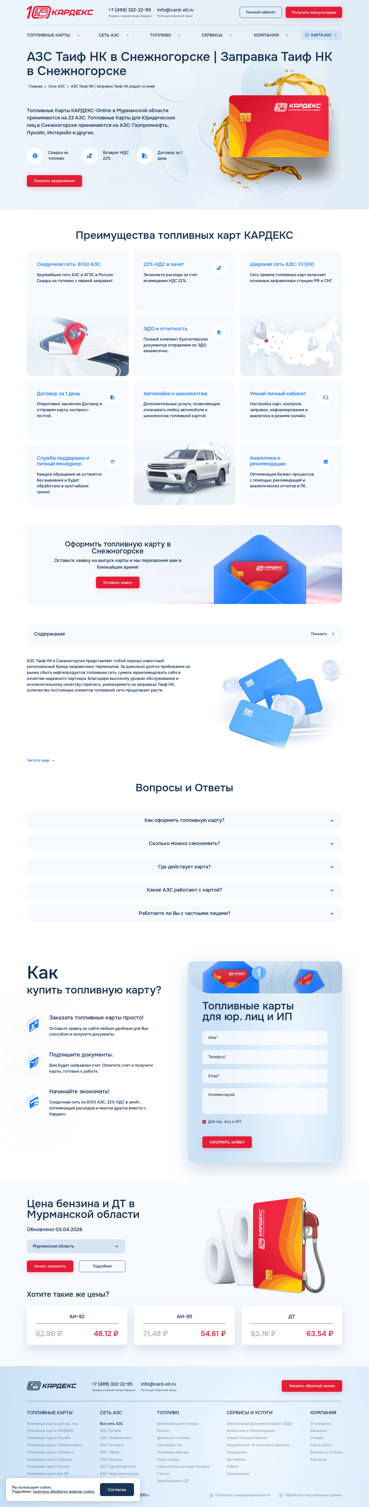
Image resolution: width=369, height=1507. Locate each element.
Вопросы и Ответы (326, 1452)
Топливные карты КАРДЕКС (50, 1430)
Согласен (117, 1489)
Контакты (318, 1459)
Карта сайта (320, 1445)
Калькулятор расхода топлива (183, 1466)
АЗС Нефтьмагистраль (119, 1473)
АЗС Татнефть (112, 1445)
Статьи (163, 1473)
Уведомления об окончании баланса (258, 1445)
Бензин (163, 1430)
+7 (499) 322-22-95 (125, 9)
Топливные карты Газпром (49, 1459)
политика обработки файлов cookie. (64, 1491)
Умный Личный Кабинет (247, 1438)
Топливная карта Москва (48, 1466)
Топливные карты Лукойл (48, 1438)
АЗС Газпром (111, 1459)
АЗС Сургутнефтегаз (118, 1466)
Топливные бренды (173, 1452)
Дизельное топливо (173, 1438)
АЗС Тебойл (110, 1452)
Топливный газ (169, 1445)
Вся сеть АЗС (111, 1423)
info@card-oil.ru (170, 9)
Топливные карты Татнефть (50, 1452)
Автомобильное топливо (178, 1423)
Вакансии (318, 1430)
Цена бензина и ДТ (173, 1481)
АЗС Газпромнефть (116, 1438)
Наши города (168, 1459)
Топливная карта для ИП (48, 1473)
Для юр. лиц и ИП (224, 1121)
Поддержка (237, 1452)
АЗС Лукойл (110, 1430)
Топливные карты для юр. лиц (52, 1423)
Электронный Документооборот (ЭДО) (260, 1423)
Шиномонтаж (238, 1473)
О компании (320, 1423)
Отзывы (316, 1438)
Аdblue (232, 1466)
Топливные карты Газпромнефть (54, 1445)
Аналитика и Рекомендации (251, 1430)
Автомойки (236, 1459)
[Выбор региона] (76, 1246)
